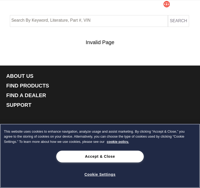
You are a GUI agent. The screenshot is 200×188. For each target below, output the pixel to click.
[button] (177, 5)
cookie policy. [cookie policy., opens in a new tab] (118, 142)
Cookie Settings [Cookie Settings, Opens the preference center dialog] (100, 174)
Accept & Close (100, 156)
